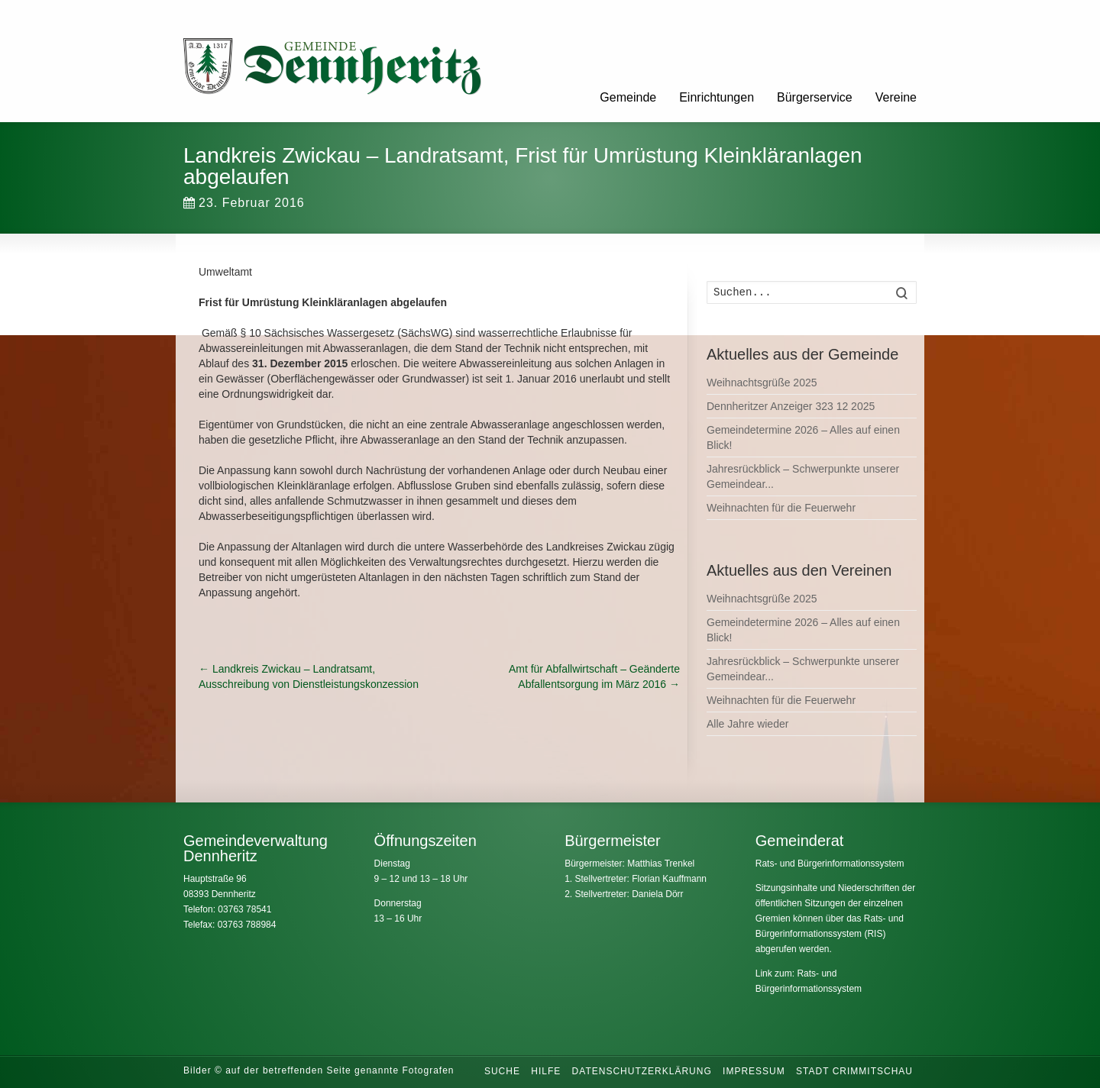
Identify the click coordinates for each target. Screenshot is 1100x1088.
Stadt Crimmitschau (854, 1071)
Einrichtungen (716, 97)
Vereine (896, 97)
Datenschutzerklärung (642, 1071)
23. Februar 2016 (244, 202)
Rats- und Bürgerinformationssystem (829, 863)
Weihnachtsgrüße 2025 (762, 382)
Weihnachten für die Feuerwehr (781, 508)
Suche (502, 1071)
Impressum (754, 1071)
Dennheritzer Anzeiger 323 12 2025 (791, 406)
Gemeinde (628, 97)
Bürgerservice (814, 97)
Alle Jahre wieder (747, 724)
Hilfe (546, 1071)
